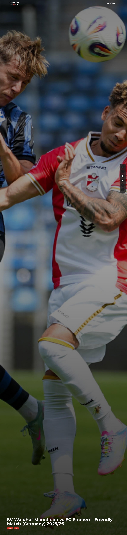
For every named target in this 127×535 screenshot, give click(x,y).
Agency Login (111, 3)
